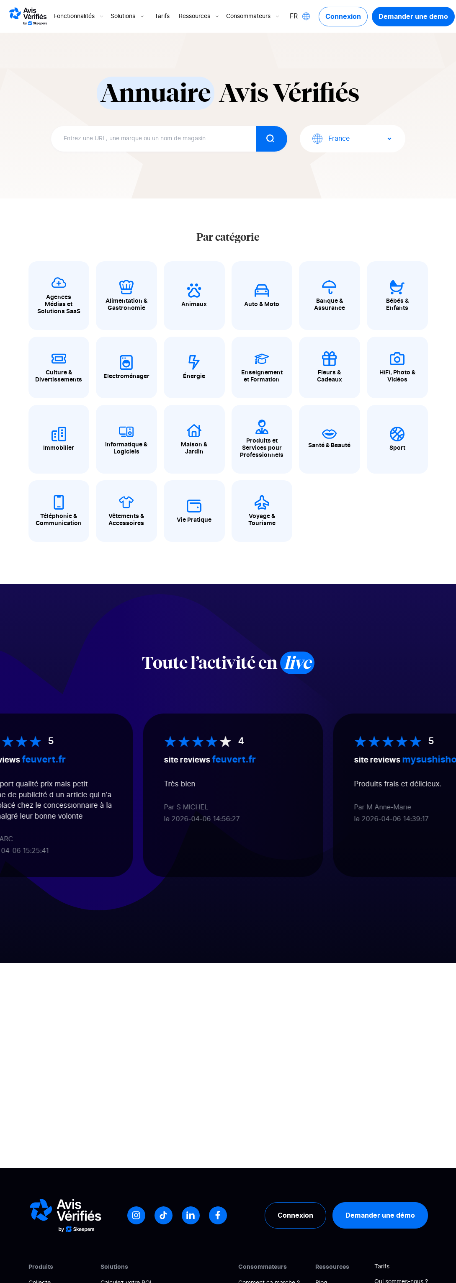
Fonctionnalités (79, 16)
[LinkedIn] (191, 1215)
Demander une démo (380, 1215)
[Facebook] (218, 1215)
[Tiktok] (164, 1215)
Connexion (343, 16)
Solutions (128, 16)
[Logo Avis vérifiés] (28, 16)
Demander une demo (413, 16)
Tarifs (162, 16)
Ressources (199, 16)
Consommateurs (253, 16)
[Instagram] (136, 1215)
